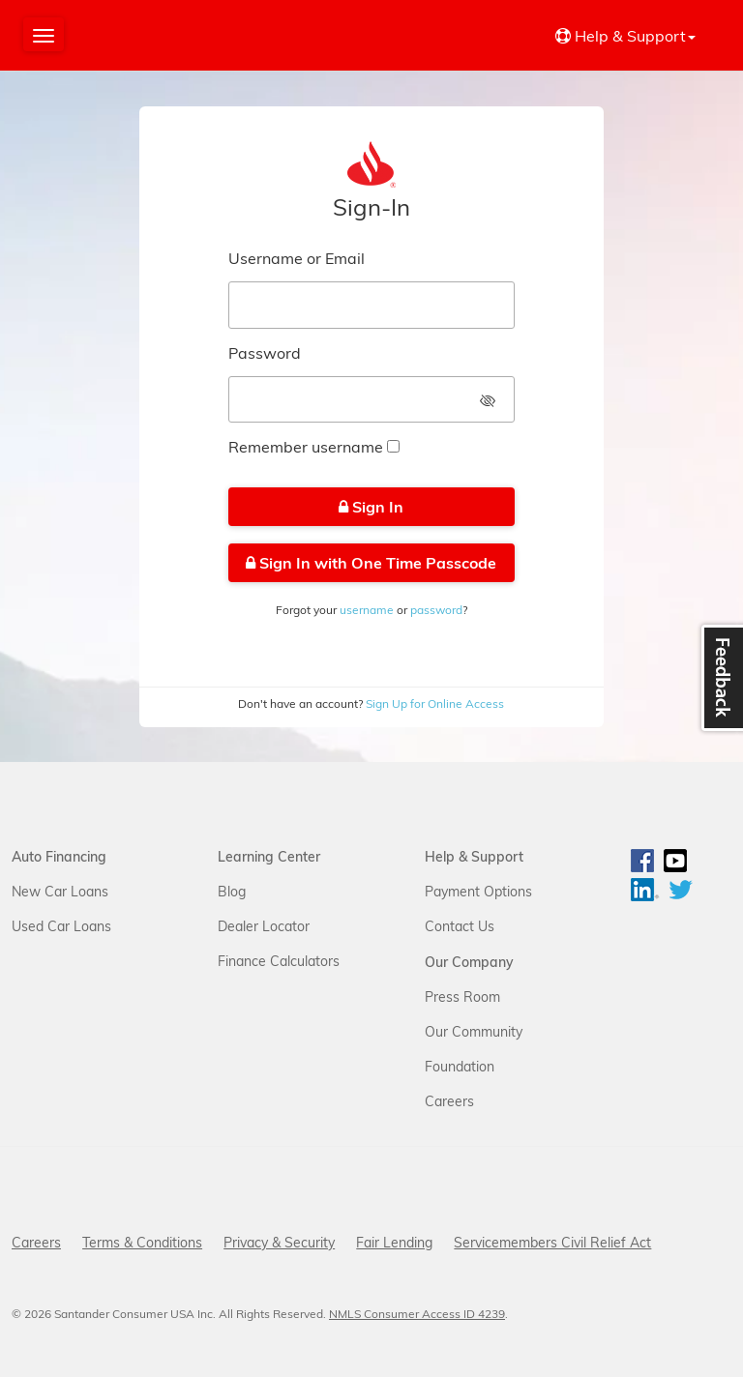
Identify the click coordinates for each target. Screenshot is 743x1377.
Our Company (469, 962)
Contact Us (459, 926)
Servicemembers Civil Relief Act (552, 1242)
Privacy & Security (279, 1242)
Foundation (459, 1066)
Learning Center (269, 856)
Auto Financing (59, 856)
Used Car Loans (61, 926)
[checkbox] (393, 446)
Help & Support (474, 856)
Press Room (462, 997)
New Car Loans (60, 891)
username (367, 609)
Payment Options (478, 891)
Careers (449, 1101)
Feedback (720, 680)
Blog (232, 891)
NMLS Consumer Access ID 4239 (417, 1313)
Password (264, 353)
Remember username (305, 446)
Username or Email (296, 258)
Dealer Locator (264, 926)
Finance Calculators (279, 961)
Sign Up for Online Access (433, 703)
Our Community (473, 1031)
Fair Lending (394, 1242)
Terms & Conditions (142, 1242)
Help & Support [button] (625, 35)
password (436, 609)
